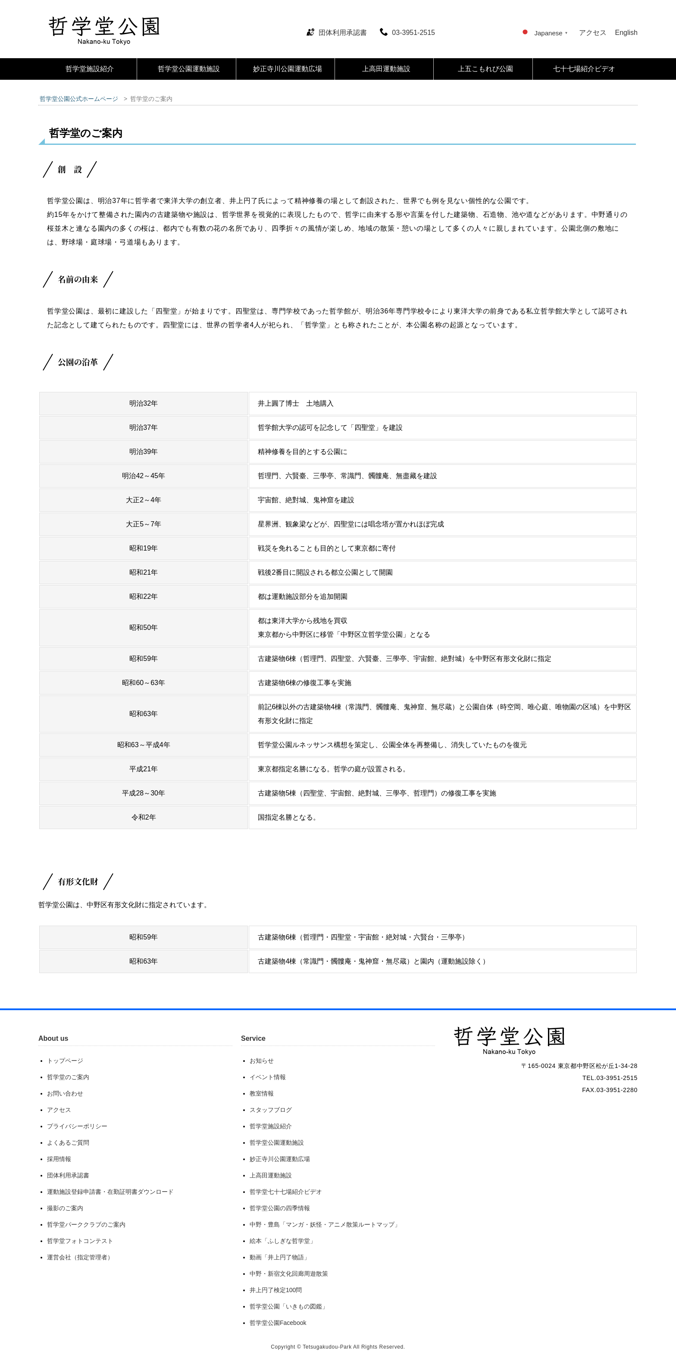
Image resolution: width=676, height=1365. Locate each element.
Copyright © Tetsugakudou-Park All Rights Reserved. (338, 1347)
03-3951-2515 (407, 32)
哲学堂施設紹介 (90, 68)
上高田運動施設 (386, 68)
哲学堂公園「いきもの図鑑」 (289, 1306)
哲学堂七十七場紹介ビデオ (286, 1191)
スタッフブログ (271, 1109)
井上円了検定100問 (276, 1290)
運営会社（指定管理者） (80, 1257)
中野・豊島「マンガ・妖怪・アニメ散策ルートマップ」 (325, 1224)
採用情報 (59, 1158)
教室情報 (262, 1093)
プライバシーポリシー (77, 1126)
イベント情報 (268, 1077)
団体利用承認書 (337, 32)
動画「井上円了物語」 (280, 1257)
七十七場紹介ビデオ (584, 68)
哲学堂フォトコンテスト (80, 1240)
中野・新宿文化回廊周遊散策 (289, 1273)
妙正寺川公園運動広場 (287, 68)
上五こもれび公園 (485, 68)
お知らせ (262, 1060)
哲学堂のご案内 (68, 1077)
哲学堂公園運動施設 (189, 68)
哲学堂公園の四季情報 (280, 1208)
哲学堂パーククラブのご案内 (86, 1224)
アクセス (593, 32)
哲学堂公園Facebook (278, 1322)
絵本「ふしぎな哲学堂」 (283, 1240)
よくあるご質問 (68, 1142)
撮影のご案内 (65, 1208)
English (626, 32)
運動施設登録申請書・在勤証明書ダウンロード (110, 1191)
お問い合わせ (65, 1093)
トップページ (65, 1060)
